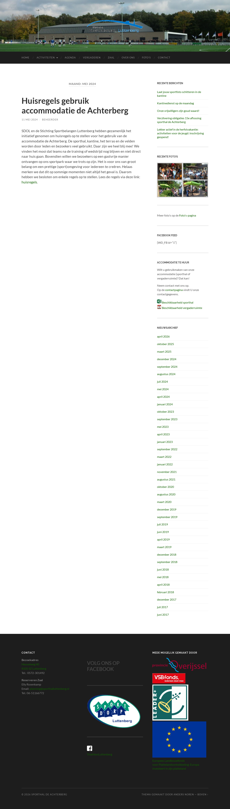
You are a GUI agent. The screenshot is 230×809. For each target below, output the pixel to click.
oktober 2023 (165, 411)
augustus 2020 (166, 494)
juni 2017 (163, 614)
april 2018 (163, 584)
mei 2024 (163, 389)
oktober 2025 (165, 344)
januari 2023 (165, 441)
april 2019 (163, 539)
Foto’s (146, 57)
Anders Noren (184, 794)
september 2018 (167, 562)
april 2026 (163, 336)
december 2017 (166, 599)
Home (25, 57)
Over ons (128, 57)
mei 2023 (163, 426)
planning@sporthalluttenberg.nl (49, 688)
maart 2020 (164, 501)
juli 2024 (162, 381)
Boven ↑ (202, 794)
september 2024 (167, 366)
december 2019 (166, 509)
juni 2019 (163, 532)
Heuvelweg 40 (30, 664)
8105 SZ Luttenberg (34, 668)
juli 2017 (162, 607)
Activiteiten (46, 57)
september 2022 (167, 449)
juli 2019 (162, 524)
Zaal (111, 57)
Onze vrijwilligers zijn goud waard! (178, 110)
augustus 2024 (166, 374)
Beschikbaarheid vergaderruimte (182, 307)
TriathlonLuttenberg (99, 754)
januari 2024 (165, 404)
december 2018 (166, 554)
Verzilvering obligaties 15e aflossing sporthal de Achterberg (179, 120)
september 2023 (167, 419)
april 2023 (163, 434)
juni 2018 (163, 569)
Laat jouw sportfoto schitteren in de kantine (179, 93)
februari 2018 (165, 592)
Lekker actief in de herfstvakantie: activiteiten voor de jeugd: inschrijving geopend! (180, 133)
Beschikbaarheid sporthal (177, 302)
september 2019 (167, 517)
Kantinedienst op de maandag (175, 103)
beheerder (50, 119)
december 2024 (166, 359)
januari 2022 (165, 464)
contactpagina (174, 289)
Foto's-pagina (187, 215)
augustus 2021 (166, 479)
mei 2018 (163, 577)
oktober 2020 (165, 486)
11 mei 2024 (30, 119)
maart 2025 (164, 351)
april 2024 (163, 396)
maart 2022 (164, 456)
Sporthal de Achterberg (49, 794)
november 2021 (167, 471)
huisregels (29, 182)
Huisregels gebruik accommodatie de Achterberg (75, 105)
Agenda (70, 57)
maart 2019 (164, 547)
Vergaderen (92, 57)
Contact (164, 57)
